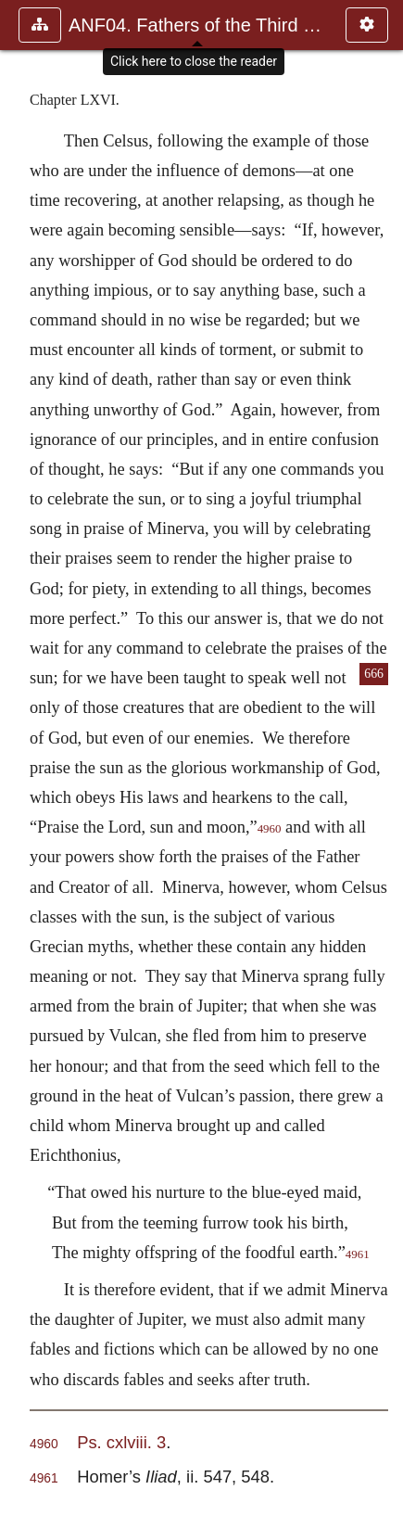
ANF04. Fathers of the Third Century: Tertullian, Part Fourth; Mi (198, 25)
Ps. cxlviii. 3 (121, 1442)
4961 (358, 1254)
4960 (270, 828)
